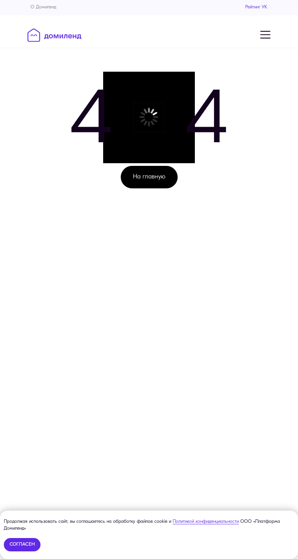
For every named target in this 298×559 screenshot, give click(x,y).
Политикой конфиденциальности (206, 521)
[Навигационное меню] (265, 35)
